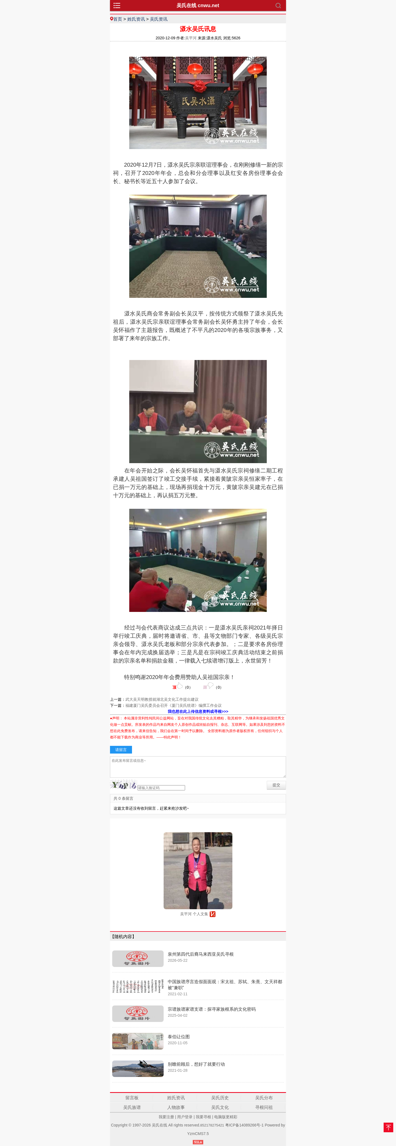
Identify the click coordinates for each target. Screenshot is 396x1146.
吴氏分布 (264, 1097)
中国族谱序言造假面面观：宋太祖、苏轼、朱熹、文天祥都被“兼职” (225, 984)
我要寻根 (203, 1117)
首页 (117, 19)
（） (182, 685)
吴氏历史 (220, 1097)
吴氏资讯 (158, 19)
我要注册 (166, 1117)
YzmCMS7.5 (198, 1133)
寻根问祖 (264, 1107)
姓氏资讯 (136, 19)
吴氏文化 (220, 1107)
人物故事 (176, 1107)
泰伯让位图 (179, 1036)
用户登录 (185, 1117)
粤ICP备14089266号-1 (244, 1125)
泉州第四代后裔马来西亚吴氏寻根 (201, 954)
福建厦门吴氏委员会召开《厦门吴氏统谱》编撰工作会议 (173, 705)
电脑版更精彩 (225, 1117)
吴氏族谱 (132, 1107)
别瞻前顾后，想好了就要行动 (196, 1064)
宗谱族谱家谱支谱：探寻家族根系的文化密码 (212, 1009)
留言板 (132, 1097)
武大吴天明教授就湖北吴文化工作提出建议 (162, 699)
